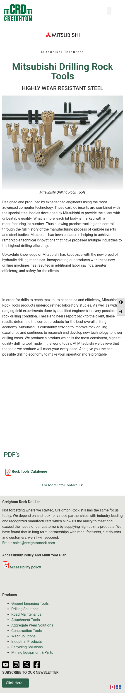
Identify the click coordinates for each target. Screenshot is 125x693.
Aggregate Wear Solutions (32, 625)
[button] (109, 11)
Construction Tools (26, 631)
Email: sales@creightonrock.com (28, 543)
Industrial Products (26, 641)
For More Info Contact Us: (62, 485)
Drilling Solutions (24, 609)
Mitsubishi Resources (62, 52)
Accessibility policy (21, 567)
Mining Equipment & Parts (32, 652)
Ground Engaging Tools (30, 603)
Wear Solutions (23, 636)
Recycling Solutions (27, 647)
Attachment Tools (25, 620)
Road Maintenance (26, 614)
